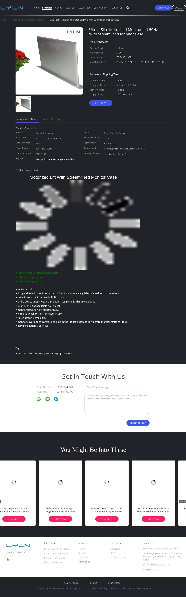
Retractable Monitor (54, 562)
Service (81, 553)
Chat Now (163, 7)
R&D (113, 553)
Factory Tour (84, 7)
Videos (58, 7)
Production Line (118, 557)
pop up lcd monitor (63, 353)
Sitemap (93, 583)
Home (36, 7)
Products (47, 7)
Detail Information (26, 119)
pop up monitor (46, 353)
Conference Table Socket (56, 553)
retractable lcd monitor (26, 353)
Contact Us (117, 7)
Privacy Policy (113, 583)
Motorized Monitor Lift (55, 557)
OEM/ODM (116, 548)
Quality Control (100, 7)
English (179, 7)
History (81, 548)
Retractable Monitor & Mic (57, 549)
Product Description (53, 119)
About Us (69, 7)
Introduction (84, 561)
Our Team (83, 557)
